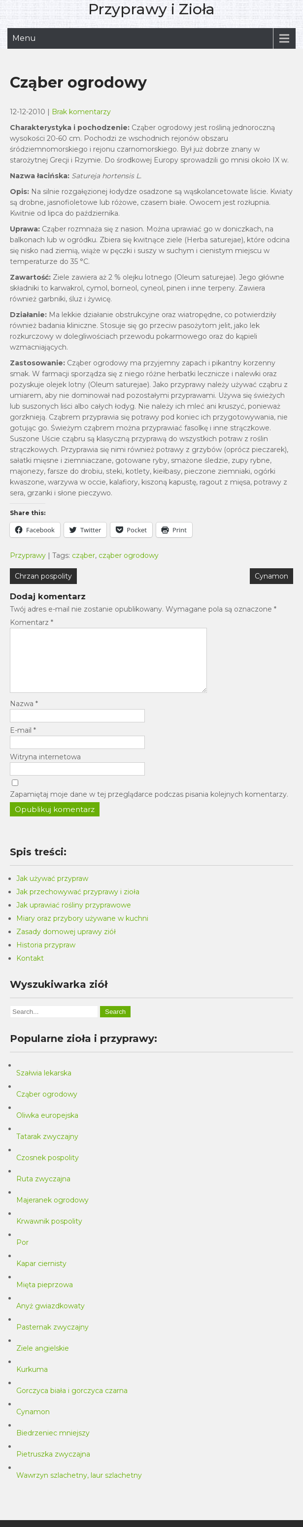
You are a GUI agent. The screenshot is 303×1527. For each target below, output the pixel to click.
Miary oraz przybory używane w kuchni (82, 930)
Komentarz (31, 622)
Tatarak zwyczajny (47, 1148)
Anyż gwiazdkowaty (50, 1317)
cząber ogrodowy (129, 555)
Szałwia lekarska (43, 1084)
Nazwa (24, 715)
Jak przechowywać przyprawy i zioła (77, 903)
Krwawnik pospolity (49, 1233)
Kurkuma (32, 1381)
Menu (24, 38)
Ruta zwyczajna (43, 1190)
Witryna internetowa (45, 768)
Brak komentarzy (81, 111)
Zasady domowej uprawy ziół (66, 943)
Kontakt (30, 970)
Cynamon (271, 576)
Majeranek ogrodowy (52, 1211)
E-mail (23, 742)
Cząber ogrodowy (46, 1106)
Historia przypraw (45, 956)
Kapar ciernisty (41, 1275)
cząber (83, 555)
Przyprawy (28, 555)
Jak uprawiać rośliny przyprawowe (73, 916)
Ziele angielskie (42, 1360)
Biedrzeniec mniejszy (53, 1444)
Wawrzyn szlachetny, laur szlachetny (79, 1487)
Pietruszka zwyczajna (53, 1466)
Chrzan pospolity (43, 576)
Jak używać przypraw (52, 890)
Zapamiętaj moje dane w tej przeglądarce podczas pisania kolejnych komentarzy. (149, 806)
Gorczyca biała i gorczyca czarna (72, 1402)
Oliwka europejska (47, 1127)
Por (22, 1254)
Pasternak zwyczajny (52, 1338)
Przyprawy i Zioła (151, 9)
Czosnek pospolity (47, 1169)
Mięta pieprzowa (44, 1296)
